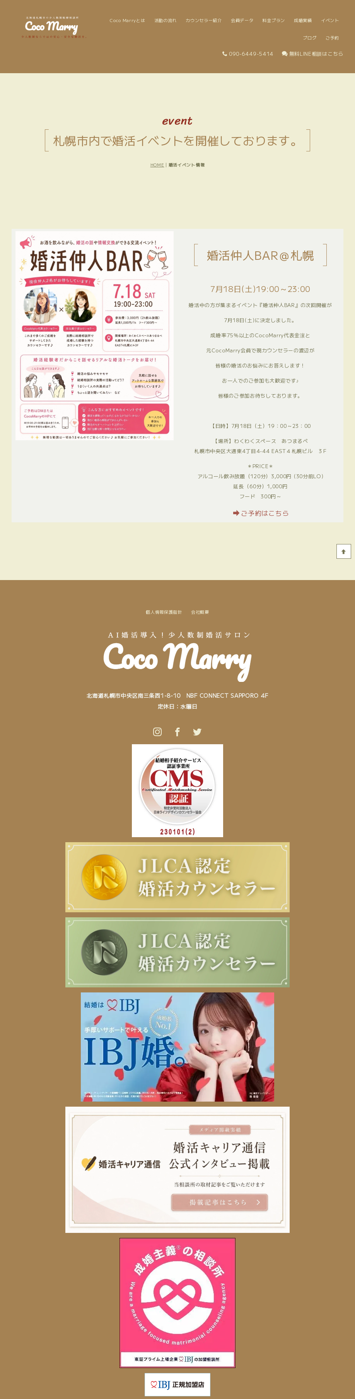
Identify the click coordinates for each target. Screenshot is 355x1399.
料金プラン (274, 20)
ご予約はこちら (261, 513)
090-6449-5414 (247, 53)
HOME (157, 165)
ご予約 (332, 37)
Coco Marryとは (127, 20)
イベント (330, 20)
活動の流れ (165, 20)
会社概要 (200, 612)
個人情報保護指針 (164, 612)
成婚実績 (303, 20)
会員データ (242, 20)
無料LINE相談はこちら (312, 53)
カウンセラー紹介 (204, 20)
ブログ (309, 37)
